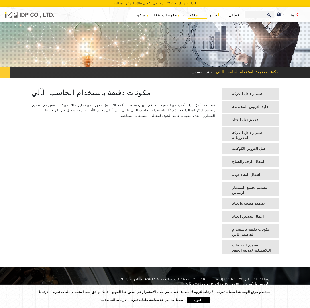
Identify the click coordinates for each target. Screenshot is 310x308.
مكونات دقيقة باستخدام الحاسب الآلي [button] (251, 232)
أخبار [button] (215, 15)
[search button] (268, 16)
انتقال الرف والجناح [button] (248, 162)
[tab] (250, 94)
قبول (197, 300)
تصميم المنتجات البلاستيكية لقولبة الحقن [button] (251, 247)
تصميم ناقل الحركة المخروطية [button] (247, 135)
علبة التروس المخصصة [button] (250, 107)
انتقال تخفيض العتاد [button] (248, 217)
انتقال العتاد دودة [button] (246, 175)
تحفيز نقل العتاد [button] (245, 120)
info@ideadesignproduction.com (210, 283)
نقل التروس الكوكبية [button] (248, 149)
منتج (209, 72)
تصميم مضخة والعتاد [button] (248, 203)
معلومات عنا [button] (168, 15)
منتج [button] (194, 15)
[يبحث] (259, 14)
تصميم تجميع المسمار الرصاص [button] (249, 190)
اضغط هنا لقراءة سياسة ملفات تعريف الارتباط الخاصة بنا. (143, 300)
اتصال (235, 15)
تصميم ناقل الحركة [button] (247, 94)
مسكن (144, 15)
